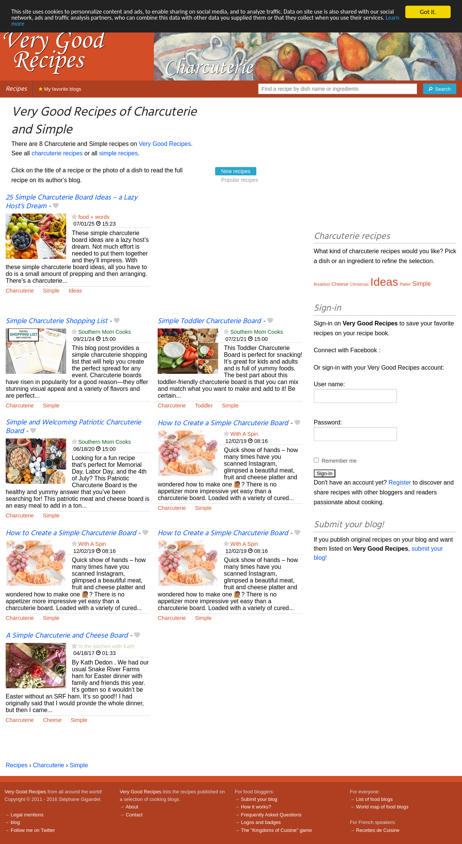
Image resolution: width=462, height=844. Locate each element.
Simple (51, 291)
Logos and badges (261, 822)
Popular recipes (239, 180)
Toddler (204, 406)
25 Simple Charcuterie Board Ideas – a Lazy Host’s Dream (71, 202)
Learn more (64, 25)
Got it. (428, 12)
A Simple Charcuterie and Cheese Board (67, 635)
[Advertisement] (230, 255)
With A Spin (244, 434)
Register (400, 482)
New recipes (235, 171)
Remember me (339, 461)
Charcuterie (20, 291)
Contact (134, 815)
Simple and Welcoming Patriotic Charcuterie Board (73, 427)
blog (15, 822)
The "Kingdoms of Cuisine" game (276, 830)
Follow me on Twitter (33, 830)
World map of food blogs (382, 807)
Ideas (75, 291)
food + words (94, 217)
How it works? (256, 807)
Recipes (16, 89)
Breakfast (322, 284)
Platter (405, 284)
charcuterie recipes (56, 153)
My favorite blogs (60, 89)
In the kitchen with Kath (106, 646)
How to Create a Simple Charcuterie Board (223, 423)
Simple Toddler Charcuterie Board (209, 321)
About (132, 807)
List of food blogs (374, 799)
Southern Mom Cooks (104, 332)
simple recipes (118, 153)
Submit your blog (259, 799)
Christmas (359, 284)
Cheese (52, 720)
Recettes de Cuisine (378, 830)
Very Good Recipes (165, 144)
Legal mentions (27, 815)
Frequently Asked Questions (271, 815)
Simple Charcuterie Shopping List (56, 321)
